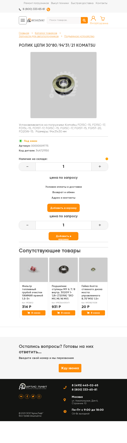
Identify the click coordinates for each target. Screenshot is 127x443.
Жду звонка (70, 368)
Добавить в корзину (63, 209)
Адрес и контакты (63, 197)
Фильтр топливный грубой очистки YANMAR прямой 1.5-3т (32, 292)
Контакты (101, 3)
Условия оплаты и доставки (63, 186)
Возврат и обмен (63, 192)
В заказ (33, 312)
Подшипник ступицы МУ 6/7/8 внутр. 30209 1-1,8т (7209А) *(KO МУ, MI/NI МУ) (63, 292)
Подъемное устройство (79, 36)
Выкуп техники (60, 3)
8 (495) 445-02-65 (85, 385)
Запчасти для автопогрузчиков (39, 36)
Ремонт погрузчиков (36, 3)
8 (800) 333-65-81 (34, 9)
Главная (24, 33)
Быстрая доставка (82, 3)
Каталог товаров (46, 33)
